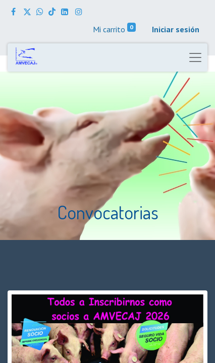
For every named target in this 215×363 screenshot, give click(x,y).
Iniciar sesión (175, 29)
